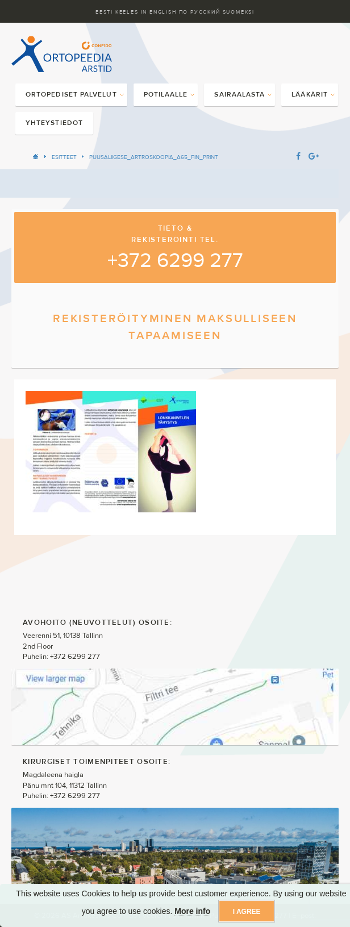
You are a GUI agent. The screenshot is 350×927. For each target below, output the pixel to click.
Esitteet (64, 157)
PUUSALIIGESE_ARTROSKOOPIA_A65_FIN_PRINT (153, 157)
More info (192, 911)
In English (159, 12)
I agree (247, 912)
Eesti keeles (117, 12)
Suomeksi (239, 12)
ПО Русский (199, 12)
